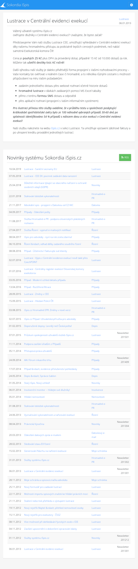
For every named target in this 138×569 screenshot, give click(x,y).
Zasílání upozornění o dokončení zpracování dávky (50, 528)
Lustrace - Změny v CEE (36, 294)
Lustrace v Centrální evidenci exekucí (43, 471)
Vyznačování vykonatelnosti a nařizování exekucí (49, 415)
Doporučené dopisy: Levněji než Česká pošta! (48, 326)
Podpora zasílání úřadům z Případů (42, 344)
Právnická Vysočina (34, 424)
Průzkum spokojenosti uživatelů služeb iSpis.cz (49, 335)
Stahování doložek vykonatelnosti (41, 196)
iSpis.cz (55, 128)
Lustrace (124, 19)
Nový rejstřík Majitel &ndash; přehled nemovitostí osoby (53, 508)
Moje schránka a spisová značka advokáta (45, 480)
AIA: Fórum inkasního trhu (37, 360)
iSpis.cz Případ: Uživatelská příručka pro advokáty (50, 319)
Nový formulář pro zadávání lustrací (43, 487)
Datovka (96, 205)
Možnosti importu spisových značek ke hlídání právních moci (56, 494)
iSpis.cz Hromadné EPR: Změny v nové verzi (47, 310)
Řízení (95, 230)
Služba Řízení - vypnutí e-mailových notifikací (47, 230)
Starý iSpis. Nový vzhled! (37, 383)
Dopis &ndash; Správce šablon (40, 376)
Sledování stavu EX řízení (37, 444)
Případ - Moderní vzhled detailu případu (45, 280)
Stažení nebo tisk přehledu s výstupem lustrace (49, 501)
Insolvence (97, 390)
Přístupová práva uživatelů (38, 351)
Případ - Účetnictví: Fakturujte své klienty (45, 251)
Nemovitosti (98, 397)
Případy (96, 212)
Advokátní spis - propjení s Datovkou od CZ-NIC (48, 205)
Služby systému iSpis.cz (36, 460)
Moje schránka (99, 451)
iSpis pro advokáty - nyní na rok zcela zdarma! (48, 237)
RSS (125, 157)
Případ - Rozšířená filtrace (37, 287)
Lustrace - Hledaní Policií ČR (38, 301)
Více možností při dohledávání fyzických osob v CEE (51, 521)
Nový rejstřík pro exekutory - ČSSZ (42, 514)
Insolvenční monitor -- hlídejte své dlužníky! (47, 390)
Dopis (95, 326)
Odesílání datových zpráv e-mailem (42, 435)
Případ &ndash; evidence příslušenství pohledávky (50, 369)
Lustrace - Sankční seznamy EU (40, 169)
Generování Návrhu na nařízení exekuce (45, 451)
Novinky (96, 185)
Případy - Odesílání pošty (37, 212)
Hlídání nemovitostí (34, 397)
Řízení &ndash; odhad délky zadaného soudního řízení (52, 244)
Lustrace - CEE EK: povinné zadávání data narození (50, 176)
